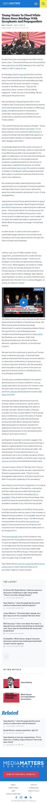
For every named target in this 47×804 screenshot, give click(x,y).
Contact (33, 785)
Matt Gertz (19, 25)
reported (22, 74)
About (13, 785)
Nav (34, 4)
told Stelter (30, 128)
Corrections (13, 788)
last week (21, 355)
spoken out (34, 521)
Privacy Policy (33, 791)
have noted (21, 168)
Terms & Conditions (13, 794)
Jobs (13, 791)
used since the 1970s (14, 65)
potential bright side (13, 536)
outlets (39, 334)
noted (20, 415)
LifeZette (13, 391)
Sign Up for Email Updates (21, 774)
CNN (12, 394)
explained (13, 473)
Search (43, 4)
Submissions (34, 788)
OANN (23, 391)
